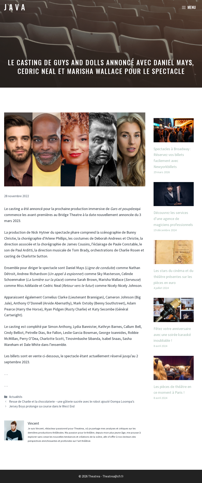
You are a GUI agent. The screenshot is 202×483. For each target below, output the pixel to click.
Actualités (15, 397)
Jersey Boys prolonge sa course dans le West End (42, 406)
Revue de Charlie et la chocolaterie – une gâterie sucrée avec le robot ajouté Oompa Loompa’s (71, 401)
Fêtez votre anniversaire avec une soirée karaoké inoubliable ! (172, 334)
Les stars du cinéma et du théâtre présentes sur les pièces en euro (173, 276)
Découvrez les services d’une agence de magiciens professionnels (173, 218)
